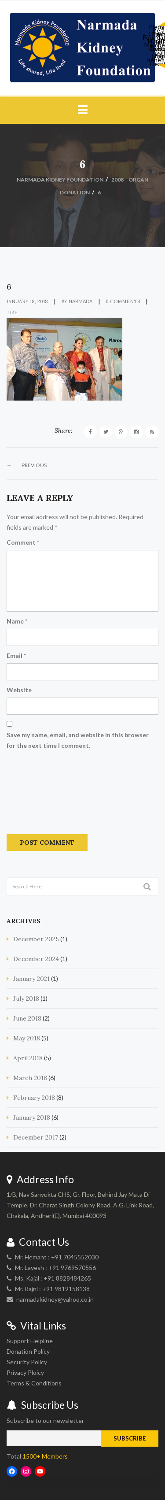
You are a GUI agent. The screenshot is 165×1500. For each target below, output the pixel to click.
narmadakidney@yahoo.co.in (55, 1299)
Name (17, 621)
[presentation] (43, 795)
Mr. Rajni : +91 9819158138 (52, 1288)
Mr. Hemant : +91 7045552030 (57, 1257)
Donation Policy (28, 1351)
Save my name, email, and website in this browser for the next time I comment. (78, 740)
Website (19, 690)
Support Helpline (30, 1340)
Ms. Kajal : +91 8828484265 (53, 1278)
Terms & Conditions (34, 1383)
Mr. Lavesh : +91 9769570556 (55, 1267)
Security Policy (27, 1362)
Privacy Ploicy (25, 1372)
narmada (80, 301)
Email (16, 655)
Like (12, 312)
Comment (23, 542)
